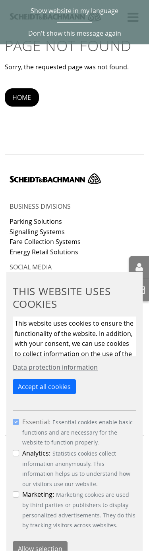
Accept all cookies (44, 386)
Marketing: (38, 494)
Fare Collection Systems (45, 241)
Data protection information (55, 367)
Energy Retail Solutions (44, 252)
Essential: (36, 422)
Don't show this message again (74, 33)
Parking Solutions (36, 221)
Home (21, 97)
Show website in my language (74, 10)
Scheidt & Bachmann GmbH (55, 178)
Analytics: (36, 453)
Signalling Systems (37, 231)
